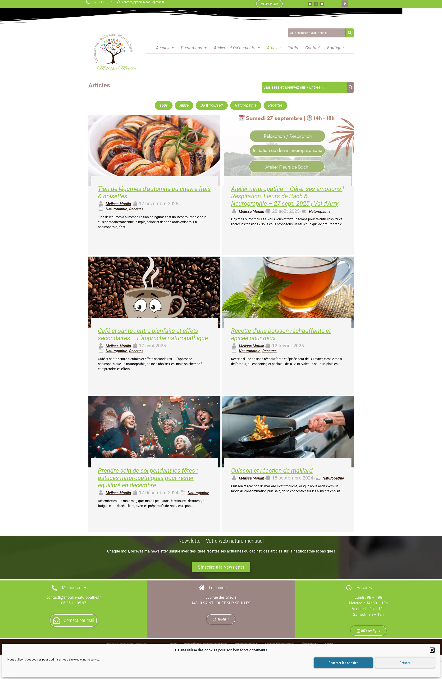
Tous (163, 105)
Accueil (165, 47)
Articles (274, 47)
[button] (432, 650)
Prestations (194, 47)
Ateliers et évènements (237, 47)
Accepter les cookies (343, 663)
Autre (184, 105)
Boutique (335, 47)
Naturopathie (245, 105)
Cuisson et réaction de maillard (272, 470)
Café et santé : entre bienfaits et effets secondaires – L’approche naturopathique (153, 334)
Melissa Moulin (118, 204)
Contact (312, 47)
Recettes (275, 105)
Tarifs (293, 47)
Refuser (405, 663)
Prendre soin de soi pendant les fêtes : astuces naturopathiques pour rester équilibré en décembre (148, 478)
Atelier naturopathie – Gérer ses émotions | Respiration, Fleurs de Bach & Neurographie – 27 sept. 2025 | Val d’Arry (287, 196)
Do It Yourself (211, 105)
